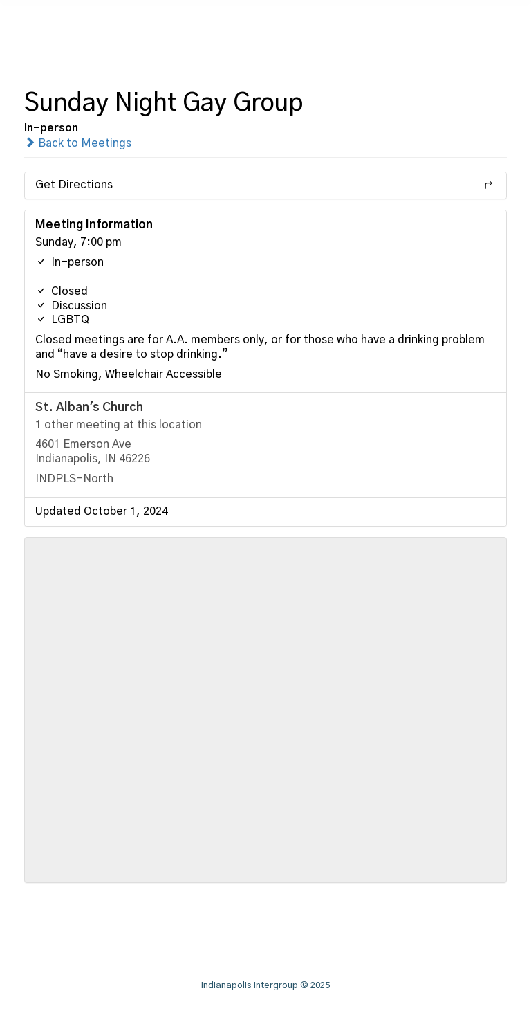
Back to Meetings (77, 143)
